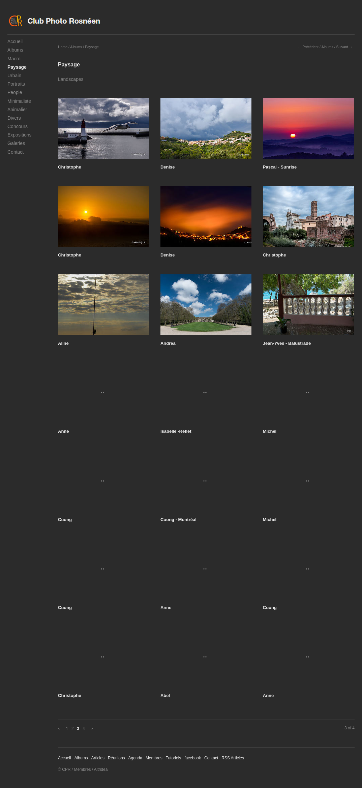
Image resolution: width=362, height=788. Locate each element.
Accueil (15, 41)
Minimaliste (19, 101)
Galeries (16, 143)
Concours (17, 126)
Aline (63, 343)
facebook (192, 758)
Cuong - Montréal (178, 519)
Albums (15, 50)
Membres (154, 758)
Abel (165, 695)
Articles (97, 758)
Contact (15, 152)
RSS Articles (232, 758)
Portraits (16, 84)
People (14, 92)
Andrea (168, 343)
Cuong (65, 519)
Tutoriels (173, 758)
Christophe (69, 167)
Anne (63, 431)
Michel (269, 431)
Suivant (342, 47)
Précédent (310, 47)
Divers (14, 118)
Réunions (116, 758)
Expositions (19, 135)
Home (62, 47)
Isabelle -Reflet (175, 431)
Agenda (135, 758)
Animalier (17, 109)
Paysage (17, 67)
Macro (14, 58)
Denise (167, 167)
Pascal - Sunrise (280, 167)
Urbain (14, 75)
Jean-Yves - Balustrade (287, 343)
